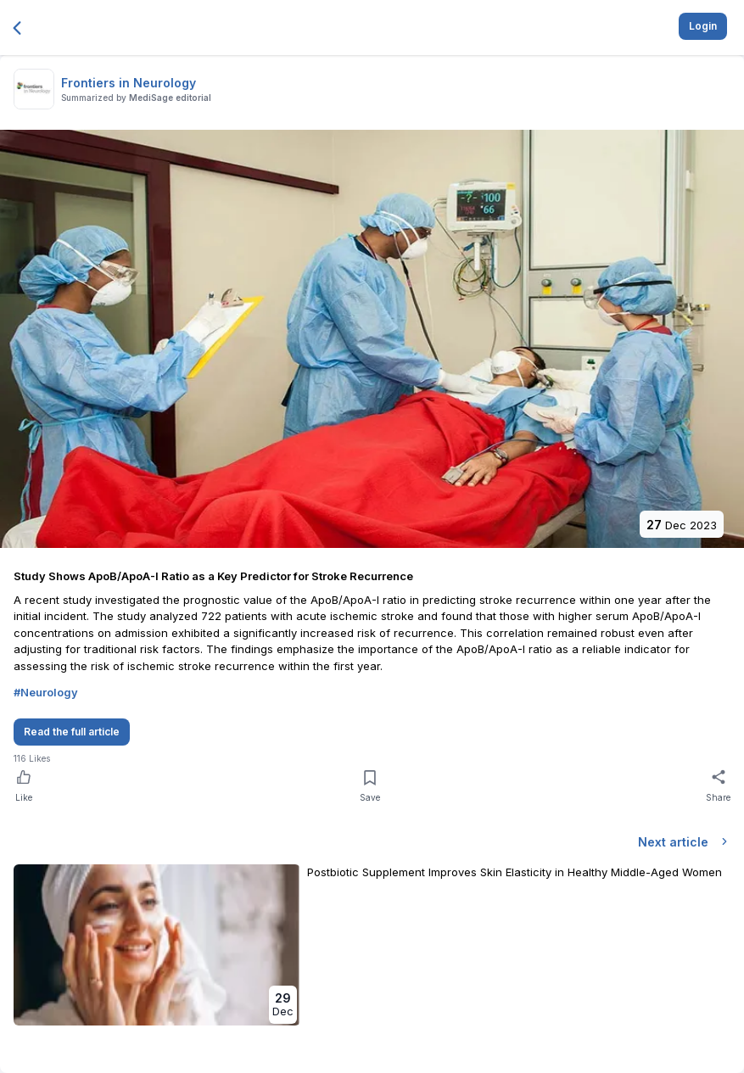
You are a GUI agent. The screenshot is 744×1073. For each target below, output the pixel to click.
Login (703, 26)
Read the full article (72, 731)
